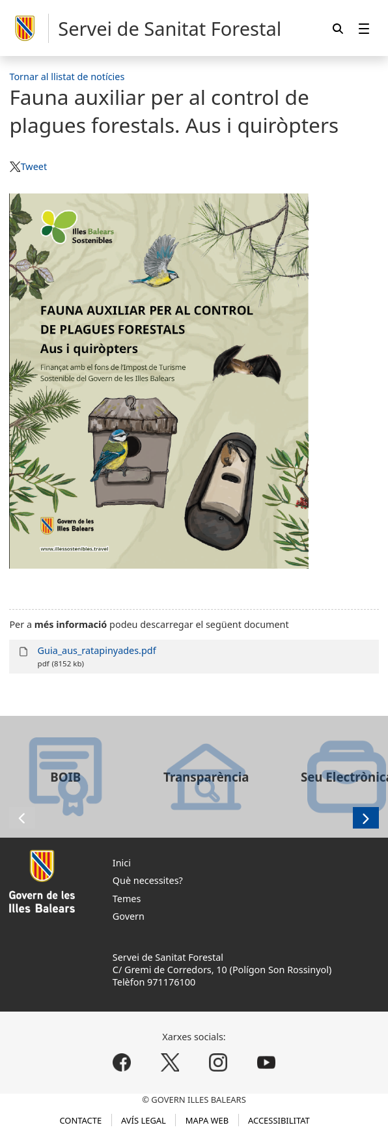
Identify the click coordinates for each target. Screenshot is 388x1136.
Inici (122, 863)
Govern (129, 916)
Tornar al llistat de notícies (66, 76)
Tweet (34, 166)
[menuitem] (364, 28)
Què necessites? (148, 880)
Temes (127, 898)
